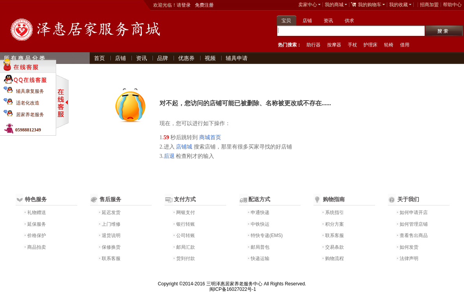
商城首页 (210, 137)
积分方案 (334, 224)
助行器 (313, 45)
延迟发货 (111, 212)
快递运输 (260, 258)
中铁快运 (260, 224)
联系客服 (111, 258)
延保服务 (36, 224)
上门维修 (111, 224)
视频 (210, 58)
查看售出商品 (414, 235)
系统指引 (334, 212)
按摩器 (334, 45)
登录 (186, 5)
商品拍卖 (36, 247)
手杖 (352, 45)
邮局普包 (260, 247)
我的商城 (334, 4)
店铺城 (184, 147)
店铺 (307, 20)
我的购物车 (369, 4)
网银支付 (185, 212)
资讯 (328, 20)
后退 (169, 156)
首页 (99, 58)
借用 (404, 45)
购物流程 (334, 258)
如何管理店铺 (414, 224)
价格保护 (36, 235)
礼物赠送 (36, 212)
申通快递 (260, 212)
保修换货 (111, 247)
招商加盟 (429, 4)
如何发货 (409, 247)
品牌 (162, 58)
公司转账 (185, 235)
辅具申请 (237, 58)
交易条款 (334, 247)
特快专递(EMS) (267, 235)
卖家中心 (307, 4)
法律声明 (409, 258)
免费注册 (204, 5)
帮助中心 (452, 4)
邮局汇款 (185, 247)
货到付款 (185, 258)
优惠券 (186, 58)
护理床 (370, 45)
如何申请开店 (414, 212)
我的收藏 (398, 4)
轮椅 (388, 45)
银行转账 (185, 224)
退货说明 (111, 235)
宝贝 (286, 20)
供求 (349, 20)
